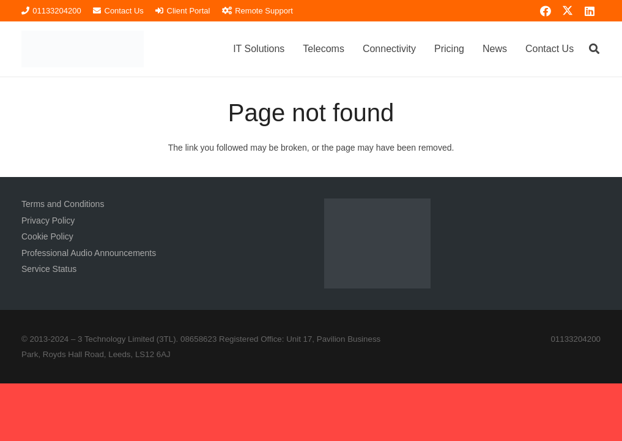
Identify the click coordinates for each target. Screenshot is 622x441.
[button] (594, 49)
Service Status (48, 269)
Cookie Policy (47, 236)
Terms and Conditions (62, 204)
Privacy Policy (48, 220)
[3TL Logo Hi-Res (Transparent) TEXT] (82, 49)
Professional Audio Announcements (88, 253)
